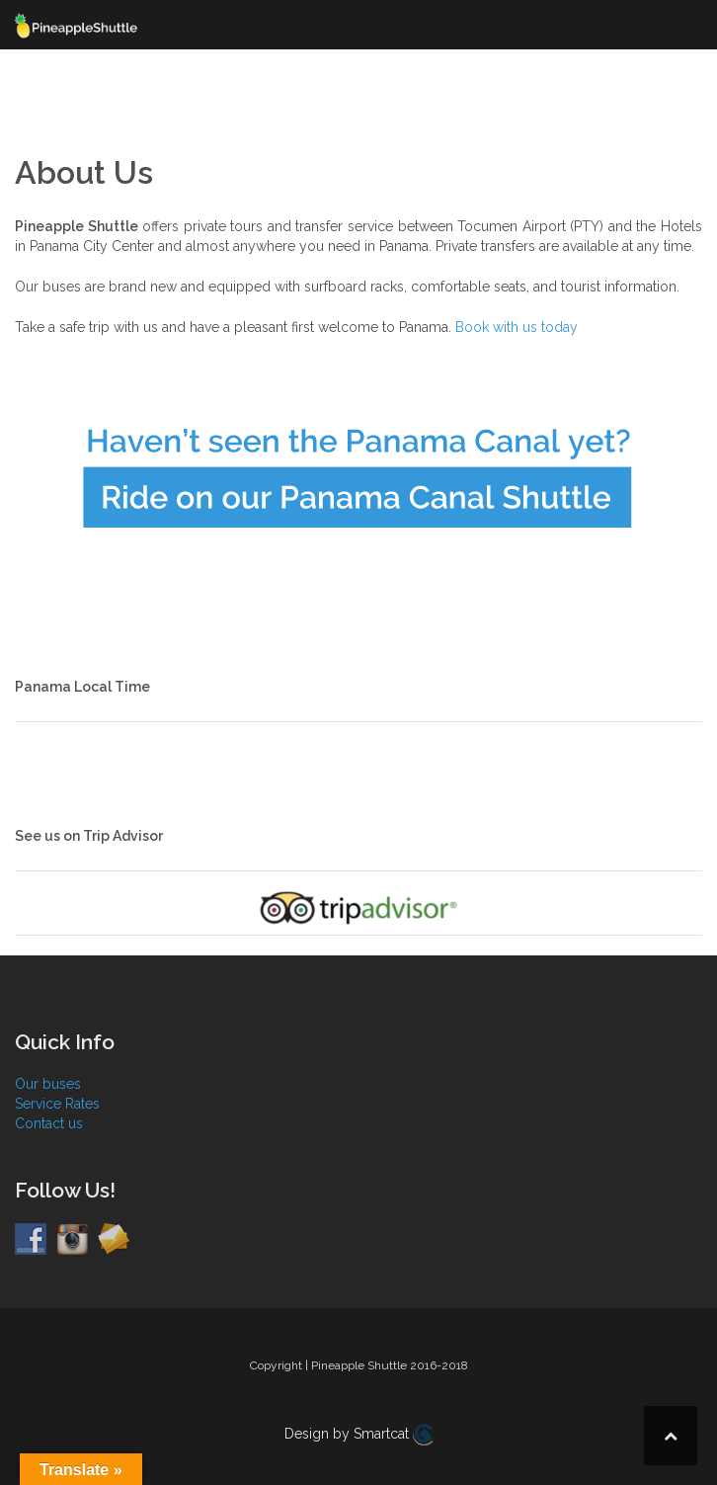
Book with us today (516, 327)
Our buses (48, 1084)
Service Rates (57, 1104)
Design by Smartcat (358, 1434)
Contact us (49, 1123)
